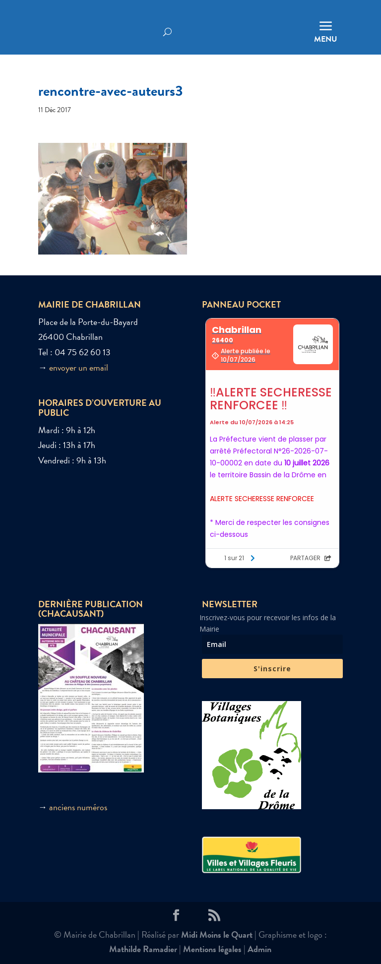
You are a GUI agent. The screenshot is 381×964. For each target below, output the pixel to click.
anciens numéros (78, 807)
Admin (259, 949)
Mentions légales (212, 949)
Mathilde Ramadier (143, 949)
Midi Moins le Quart (217, 934)
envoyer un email (78, 367)
